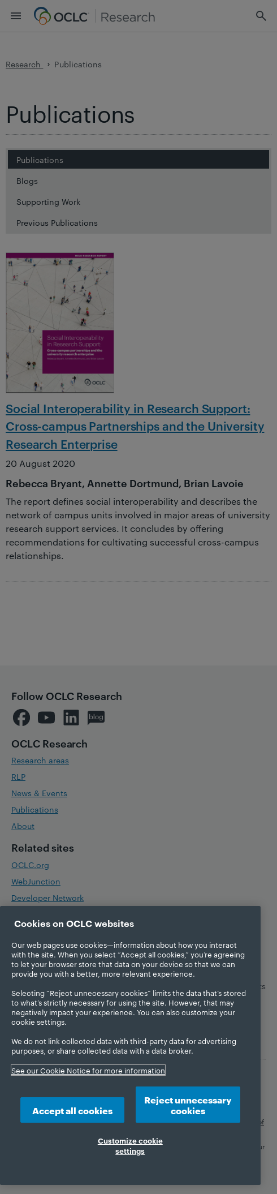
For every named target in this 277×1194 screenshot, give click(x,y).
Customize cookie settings (130, 1145)
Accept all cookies (72, 1109)
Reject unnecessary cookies (188, 1104)
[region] (130, 1045)
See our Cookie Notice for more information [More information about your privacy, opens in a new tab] (88, 1070)
